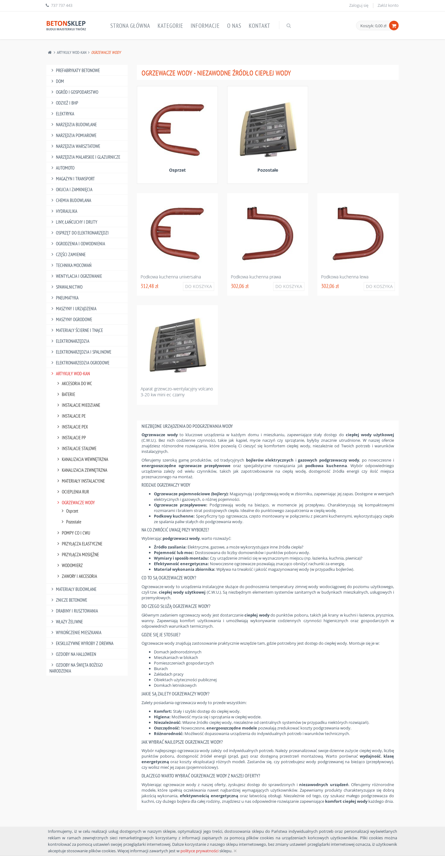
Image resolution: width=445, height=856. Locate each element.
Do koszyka (198, 286)
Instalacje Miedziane (77, 405)
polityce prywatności (199, 851)
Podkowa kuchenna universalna (171, 277)
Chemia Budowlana (70, 200)
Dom (56, 81)
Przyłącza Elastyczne (78, 544)
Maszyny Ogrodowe (70, 319)
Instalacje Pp (70, 438)
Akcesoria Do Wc (73, 383)
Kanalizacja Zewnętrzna (81, 470)
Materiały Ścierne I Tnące (76, 330)
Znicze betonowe (68, 600)
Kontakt (259, 25)
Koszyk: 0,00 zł (373, 25)
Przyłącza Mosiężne (77, 554)
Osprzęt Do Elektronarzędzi (79, 233)
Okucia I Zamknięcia (70, 189)
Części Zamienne (67, 254)
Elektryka (61, 114)
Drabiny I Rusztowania (73, 611)
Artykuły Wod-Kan (72, 52)
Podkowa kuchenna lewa (344, 277)
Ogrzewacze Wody (75, 502)
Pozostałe (70, 522)
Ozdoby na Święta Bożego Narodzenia (76, 668)
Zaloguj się (358, 5)
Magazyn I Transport (72, 179)
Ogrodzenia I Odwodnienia (77, 244)
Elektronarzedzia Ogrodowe (79, 363)
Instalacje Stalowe (75, 448)
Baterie (65, 394)
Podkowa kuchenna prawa (256, 277)
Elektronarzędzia (69, 341)
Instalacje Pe (70, 416)
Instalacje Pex (71, 427)
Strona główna (130, 25)
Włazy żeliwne (66, 622)
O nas (234, 25)
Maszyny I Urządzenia (72, 309)
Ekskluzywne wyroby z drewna (81, 643)
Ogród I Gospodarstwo (73, 92)
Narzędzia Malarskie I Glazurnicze (84, 157)
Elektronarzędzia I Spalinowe (80, 352)
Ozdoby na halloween (72, 654)
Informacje (205, 25)
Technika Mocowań (70, 265)
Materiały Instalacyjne (80, 481)
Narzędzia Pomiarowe (72, 135)
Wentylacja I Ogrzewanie (75, 276)
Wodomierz (69, 565)
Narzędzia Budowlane (73, 124)
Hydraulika (63, 211)
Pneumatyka (63, 298)
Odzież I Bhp (63, 103)
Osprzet (69, 511)
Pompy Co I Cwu (72, 533)
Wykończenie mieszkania (75, 632)
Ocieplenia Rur (72, 492)
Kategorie (170, 25)
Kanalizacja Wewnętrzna (81, 459)
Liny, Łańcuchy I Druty (73, 222)
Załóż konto (388, 5)
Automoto (61, 168)
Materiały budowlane (72, 589)
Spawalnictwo (66, 287)
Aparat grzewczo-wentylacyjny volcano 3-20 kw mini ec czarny (177, 392)
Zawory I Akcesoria (76, 576)
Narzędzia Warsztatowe (74, 146)
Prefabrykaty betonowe (74, 70)
